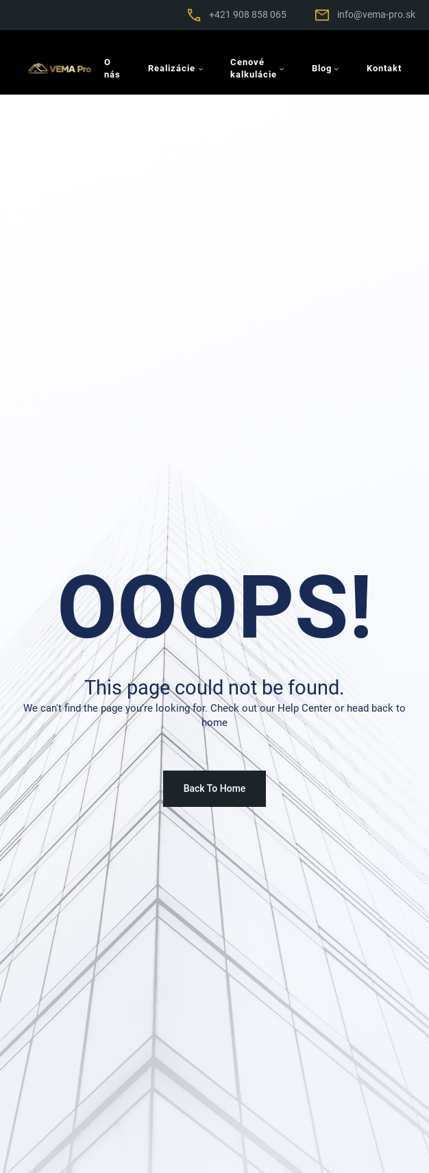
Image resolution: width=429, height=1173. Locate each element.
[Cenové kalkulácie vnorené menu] (281, 68)
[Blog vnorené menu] (336, 68)
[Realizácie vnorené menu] (201, 68)
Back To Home (215, 788)
